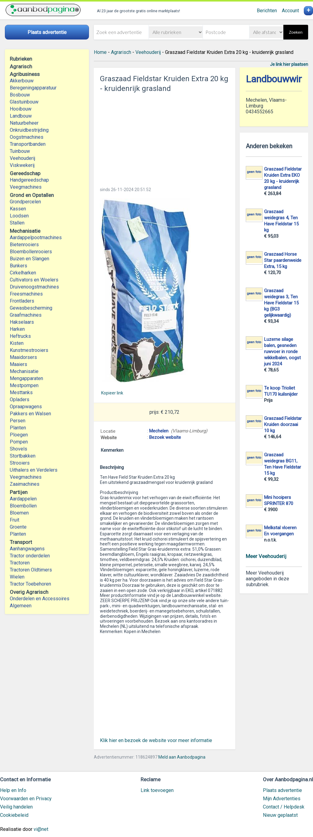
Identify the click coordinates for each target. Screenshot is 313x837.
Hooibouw (20, 109)
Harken (17, 329)
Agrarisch (121, 52)
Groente (18, 527)
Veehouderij (22, 158)
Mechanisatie (24, 371)
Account (290, 10)
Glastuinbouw (24, 102)
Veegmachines (26, 187)
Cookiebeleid (14, 815)
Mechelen (158, 431)
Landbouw (21, 116)
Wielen (17, 577)
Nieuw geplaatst (280, 815)
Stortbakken (22, 456)
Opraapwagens (26, 406)
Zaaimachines (24, 484)
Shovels (18, 449)
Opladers (19, 399)
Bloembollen (23, 506)
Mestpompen (24, 385)
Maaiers (18, 364)
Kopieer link (112, 392)
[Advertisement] (164, 138)
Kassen (18, 209)
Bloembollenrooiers (31, 251)
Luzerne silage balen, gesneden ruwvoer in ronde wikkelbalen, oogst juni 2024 (282, 352)
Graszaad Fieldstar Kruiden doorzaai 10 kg (283, 424)
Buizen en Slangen (29, 259)
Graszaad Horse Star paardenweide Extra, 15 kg (282, 260)
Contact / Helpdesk (283, 807)
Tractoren (20, 563)
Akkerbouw (22, 81)
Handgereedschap (29, 180)
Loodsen (19, 216)
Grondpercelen (25, 202)
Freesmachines (26, 294)
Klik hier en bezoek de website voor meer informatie (156, 740)
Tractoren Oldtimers (31, 570)
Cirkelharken (23, 273)
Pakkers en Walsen (30, 414)
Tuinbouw (20, 151)
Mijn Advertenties (281, 798)
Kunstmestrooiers (29, 350)
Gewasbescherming (31, 308)
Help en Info (13, 790)
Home (100, 52)
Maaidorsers (23, 357)
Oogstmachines (26, 137)
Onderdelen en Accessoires (39, 598)
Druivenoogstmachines (34, 287)
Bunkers (18, 266)
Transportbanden (28, 144)
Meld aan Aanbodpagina (181, 757)
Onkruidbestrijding (29, 130)
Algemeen (20, 606)
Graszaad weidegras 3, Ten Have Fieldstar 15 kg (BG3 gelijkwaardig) (281, 303)
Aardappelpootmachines (36, 237)
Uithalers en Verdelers (33, 470)
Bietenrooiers (24, 244)
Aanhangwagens (27, 549)
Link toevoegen (157, 790)
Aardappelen (23, 499)
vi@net (41, 829)
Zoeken (295, 32)
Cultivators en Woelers (34, 280)
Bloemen (19, 513)
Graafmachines (26, 315)
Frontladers (22, 301)
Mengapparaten (26, 378)
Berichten (267, 10)
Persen (17, 421)
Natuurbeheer (24, 123)
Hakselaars (22, 322)
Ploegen (19, 435)
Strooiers (20, 463)
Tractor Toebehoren (30, 584)
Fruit (14, 520)
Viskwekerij (22, 165)
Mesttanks (21, 392)
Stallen (17, 223)
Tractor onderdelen (30, 556)
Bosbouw (20, 95)
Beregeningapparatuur (33, 88)
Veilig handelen (16, 807)
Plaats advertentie (282, 790)
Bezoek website (165, 437)
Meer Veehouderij (266, 556)
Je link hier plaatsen (289, 64)
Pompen (19, 442)
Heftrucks (20, 336)
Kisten (17, 343)
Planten (18, 428)
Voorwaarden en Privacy (26, 798)
